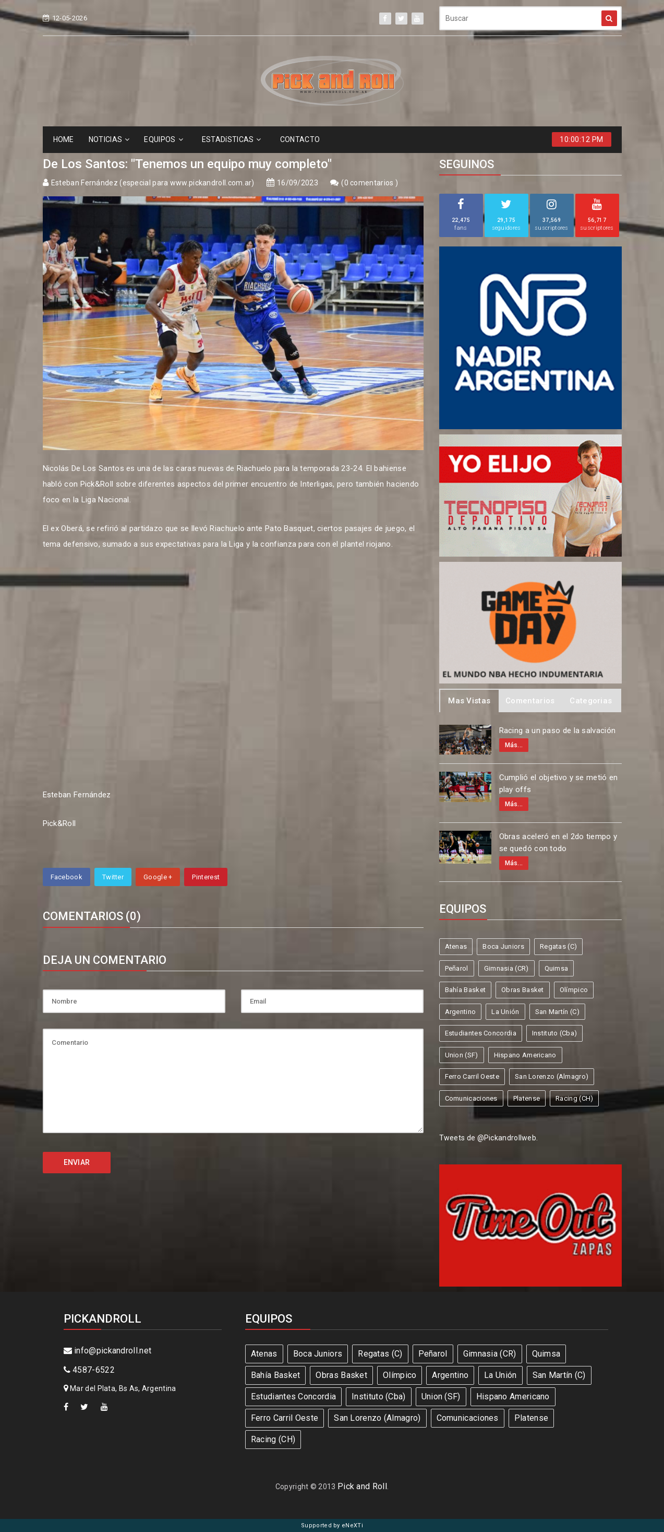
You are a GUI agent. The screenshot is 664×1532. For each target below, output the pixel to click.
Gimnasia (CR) (506, 968)
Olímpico (574, 990)
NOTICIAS (109, 139)
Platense (526, 1098)
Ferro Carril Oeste (472, 1076)
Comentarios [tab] (529, 700)
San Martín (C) (557, 1012)
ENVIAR (77, 1162)
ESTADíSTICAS (231, 139)
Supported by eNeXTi (332, 1525)
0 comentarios (369, 183)
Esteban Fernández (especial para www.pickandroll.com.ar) (153, 183)
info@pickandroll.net (108, 1351)
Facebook (66, 877)
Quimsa (557, 968)
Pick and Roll (362, 1486)
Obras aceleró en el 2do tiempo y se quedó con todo (558, 842)
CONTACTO (300, 139)
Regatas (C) (558, 946)
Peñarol (456, 968)
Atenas (456, 946)
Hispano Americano (525, 1055)
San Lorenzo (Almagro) (551, 1076)
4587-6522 (89, 1370)
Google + (157, 877)
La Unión (505, 1012)
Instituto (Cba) (554, 1033)
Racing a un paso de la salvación (557, 730)
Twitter (113, 877)
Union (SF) (461, 1055)
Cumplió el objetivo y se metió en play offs (558, 783)
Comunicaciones (471, 1098)
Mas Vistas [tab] (469, 700)
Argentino (460, 1012)
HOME (63, 139)
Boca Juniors (503, 946)
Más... (514, 745)
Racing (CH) (574, 1098)
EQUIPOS (163, 139)
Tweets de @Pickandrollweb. (488, 1138)
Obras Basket (522, 990)
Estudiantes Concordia (480, 1033)
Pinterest (206, 877)
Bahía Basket (465, 990)
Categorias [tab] (591, 700)
